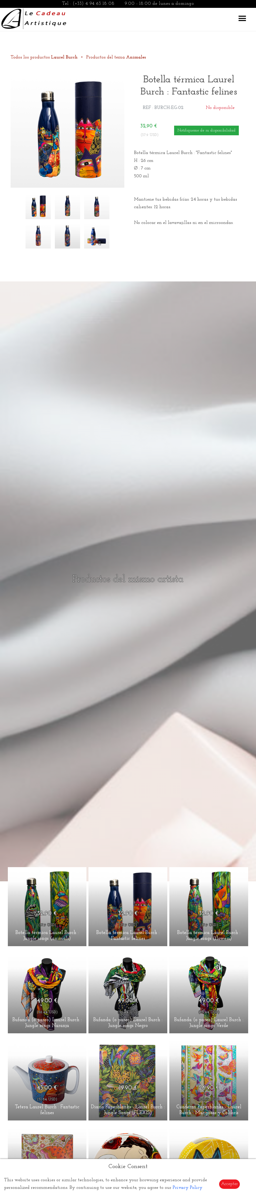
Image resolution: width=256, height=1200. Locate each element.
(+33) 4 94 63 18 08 (93, 3)
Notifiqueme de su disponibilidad (206, 130)
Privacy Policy (187, 1187)
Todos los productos (45, 57)
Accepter (229, 1184)
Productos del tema (116, 57)
